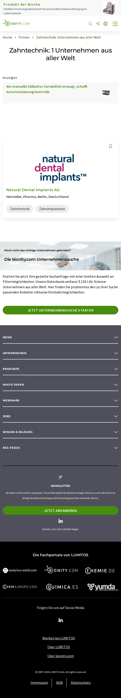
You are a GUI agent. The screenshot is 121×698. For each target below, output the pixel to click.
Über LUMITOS (58, 647)
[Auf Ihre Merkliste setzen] (111, 146)
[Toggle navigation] (115, 24)
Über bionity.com (60, 656)
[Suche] (90, 24)
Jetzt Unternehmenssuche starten (61, 310)
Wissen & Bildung (18, 432)
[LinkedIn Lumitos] (60, 620)
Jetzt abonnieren (60, 510)
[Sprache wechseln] (105, 24)
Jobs (7, 416)
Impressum (39, 682)
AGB (59, 682)
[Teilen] (98, 24)
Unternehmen (14, 353)
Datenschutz (81, 682)
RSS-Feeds (11, 447)
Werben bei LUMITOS (58, 638)
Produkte (11, 369)
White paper (13, 384)
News (7, 337)
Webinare (11, 400)
